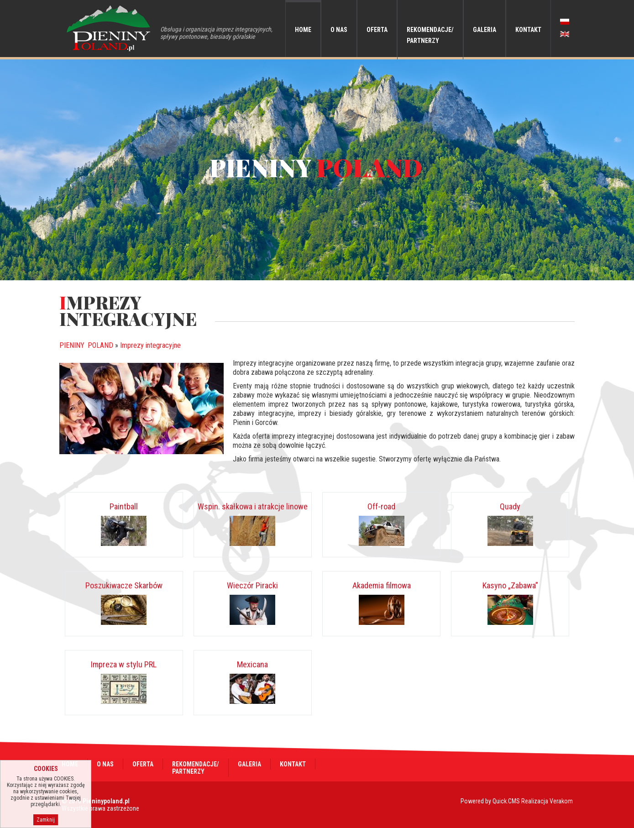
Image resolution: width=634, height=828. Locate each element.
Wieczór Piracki (252, 585)
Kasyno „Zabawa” (510, 585)
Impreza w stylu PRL (124, 664)
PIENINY (86, 345)
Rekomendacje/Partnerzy (430, 35)
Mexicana (252, 664)
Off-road (381, 506)
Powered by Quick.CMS (490, 801)
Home (303, 29)
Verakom (561, 801)
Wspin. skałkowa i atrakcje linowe (253, 506)
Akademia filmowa (381, 585)
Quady (510, 506)
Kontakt (528, 29)
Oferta (377, 29)
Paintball (124, 506)
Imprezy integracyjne (150, 345)
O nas (338, 29)
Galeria (484, 29)
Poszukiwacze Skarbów (123, 585)
